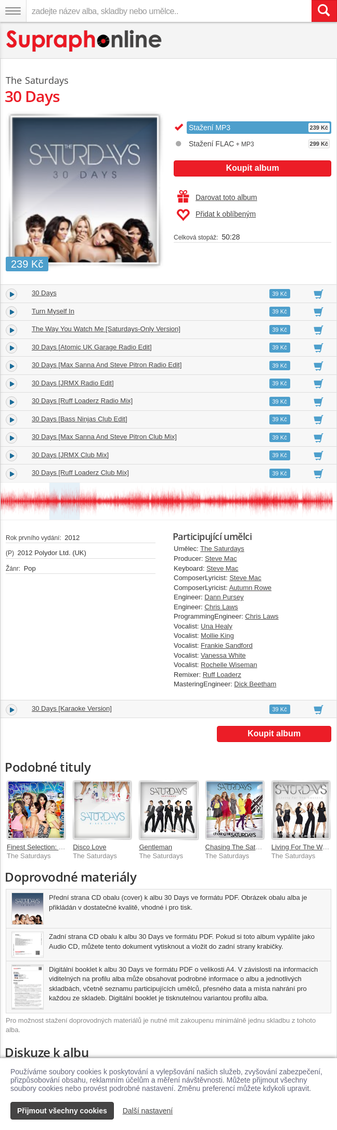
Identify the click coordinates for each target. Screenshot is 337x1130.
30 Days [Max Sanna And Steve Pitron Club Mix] (104, 437)
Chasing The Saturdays (240, 847)
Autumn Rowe (250, 588)
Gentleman (155, 847)
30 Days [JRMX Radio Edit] (73, 383)
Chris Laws (221, 607)
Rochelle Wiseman (229, 665)
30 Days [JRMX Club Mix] (70, 455)
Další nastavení (148, 1111)
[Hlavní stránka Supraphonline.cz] (84, 41)
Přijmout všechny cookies (62, 1111)
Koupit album (252, 168)
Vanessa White (223, 655)
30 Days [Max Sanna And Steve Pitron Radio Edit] (107, 365)
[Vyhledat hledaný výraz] (324, 11)
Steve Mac (221, 558)
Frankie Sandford (227, 645)
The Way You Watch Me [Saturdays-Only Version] (106, 329)
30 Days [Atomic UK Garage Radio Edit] (92, 347)
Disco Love (89, 847)
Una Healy (216, 626)
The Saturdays (222, 549)
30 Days (44, 293)
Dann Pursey (223, 597)
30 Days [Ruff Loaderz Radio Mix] (82, 401)
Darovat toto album (217, 197)
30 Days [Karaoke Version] (72, 708)
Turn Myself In (53, 311)
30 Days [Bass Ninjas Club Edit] (79, 419)
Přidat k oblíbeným (216, 215)
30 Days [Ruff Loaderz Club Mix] (80, 472)
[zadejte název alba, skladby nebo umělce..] (169, 11)
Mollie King (217, 635)
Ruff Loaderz (222, 675)
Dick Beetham (255, 684)
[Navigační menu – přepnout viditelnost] (13, 11)
